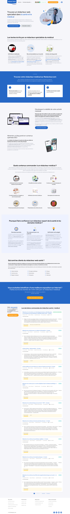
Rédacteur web (24, 501)
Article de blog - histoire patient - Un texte (32, 348)
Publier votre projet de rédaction (35, 297)
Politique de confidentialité (12, 506)
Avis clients (50, 506)
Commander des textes (13, 25)
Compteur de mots (38, 504)
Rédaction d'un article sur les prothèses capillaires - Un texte (35, 439)
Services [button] (20, 2)
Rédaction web (24, 505)
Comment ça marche (11, 501)
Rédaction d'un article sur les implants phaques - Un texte (35, 457)
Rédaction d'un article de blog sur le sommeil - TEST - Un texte (36, 403)
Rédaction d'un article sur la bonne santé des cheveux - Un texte (36, 421)
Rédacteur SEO (24, 503)
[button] (61, 2)
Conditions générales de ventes (13, 504)
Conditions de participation (52, 501)
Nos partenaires (50, 504)
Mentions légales (10, 508)
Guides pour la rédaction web (39, 501)
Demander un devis (26, 25)
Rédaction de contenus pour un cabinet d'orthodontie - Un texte (36, 330)
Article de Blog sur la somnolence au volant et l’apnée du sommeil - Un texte (39, 366)
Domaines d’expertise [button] (27, 2)
